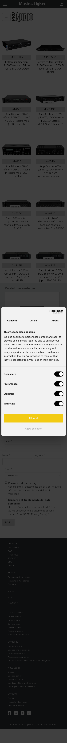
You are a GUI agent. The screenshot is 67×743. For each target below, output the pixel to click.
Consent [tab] (12, 320)
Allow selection (33, 428)
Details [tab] (34, 320)
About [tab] (55, 320)
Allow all (33, 418)
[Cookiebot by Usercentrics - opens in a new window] (49, 312)
